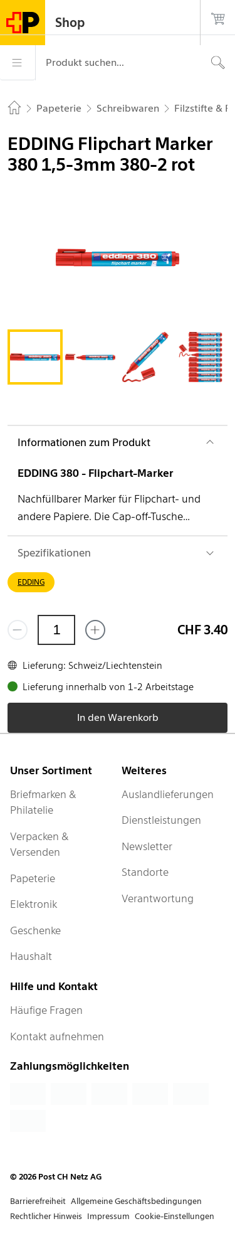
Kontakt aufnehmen (57, 1036)
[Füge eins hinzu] (95, 630)
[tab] (35, 357)
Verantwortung (158, 898)
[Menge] (56, 630)
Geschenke (35, 930)
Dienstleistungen (161, 820)
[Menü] (17, 62)
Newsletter (147, 846)
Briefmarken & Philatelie (43, 802)
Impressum (108, 1216)
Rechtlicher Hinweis (46, 1216)
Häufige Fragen (46, 1010)
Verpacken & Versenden (39, 844)
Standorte (145, 872)
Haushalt (31, 956)
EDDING (31, 582)
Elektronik (33, 904)
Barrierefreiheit (38, 1201)
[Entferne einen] (18, 630)
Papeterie (32, 878)
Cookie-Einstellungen (174, 1216)
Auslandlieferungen (168, 794)
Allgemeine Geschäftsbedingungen (136, 1201)
